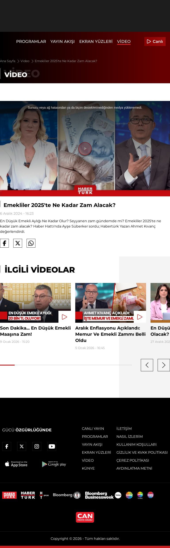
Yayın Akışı (62, 41)
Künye (88, 468)
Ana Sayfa (10, 61)
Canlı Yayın (93, 429)
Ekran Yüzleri (96, 41)
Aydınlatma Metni (134, 468)
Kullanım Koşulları (136, 444)
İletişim (124, 429)
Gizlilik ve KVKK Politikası (142, 452)
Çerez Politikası (132, 460)
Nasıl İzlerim (129, 436)
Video (124, 41)
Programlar (31, 41)
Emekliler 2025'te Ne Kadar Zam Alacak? (66, 61)
